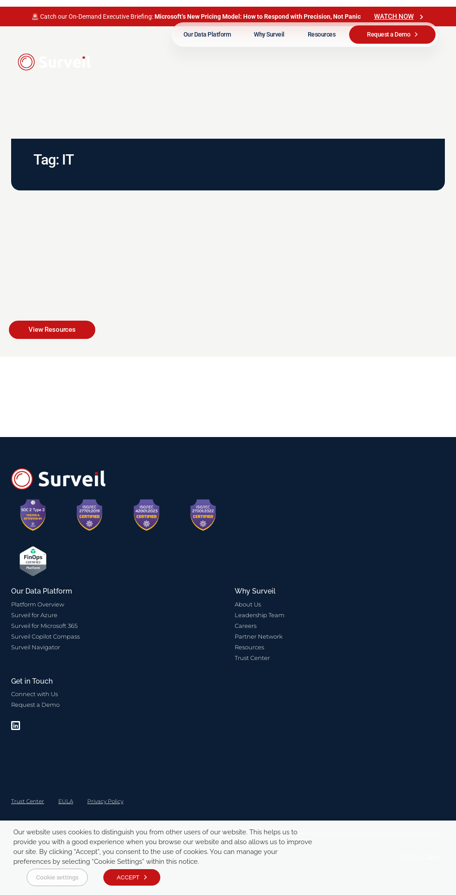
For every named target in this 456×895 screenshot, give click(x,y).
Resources (322, 34)
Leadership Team (260, 615)
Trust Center (252, 657)
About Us (248, 604)
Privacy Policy (105, 801)
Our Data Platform (207, 34)
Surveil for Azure (34, 615)
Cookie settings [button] (57, 877)
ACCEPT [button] (128, 877)
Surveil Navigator (35, 647)
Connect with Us (34, 693)
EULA (65, 801)
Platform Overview (37, 604)
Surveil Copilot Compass (45, 636)
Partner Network (259, 636)
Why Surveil (269, 34)
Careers (245, 625)
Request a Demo (388, 34)
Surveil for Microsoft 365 (44, 625)
